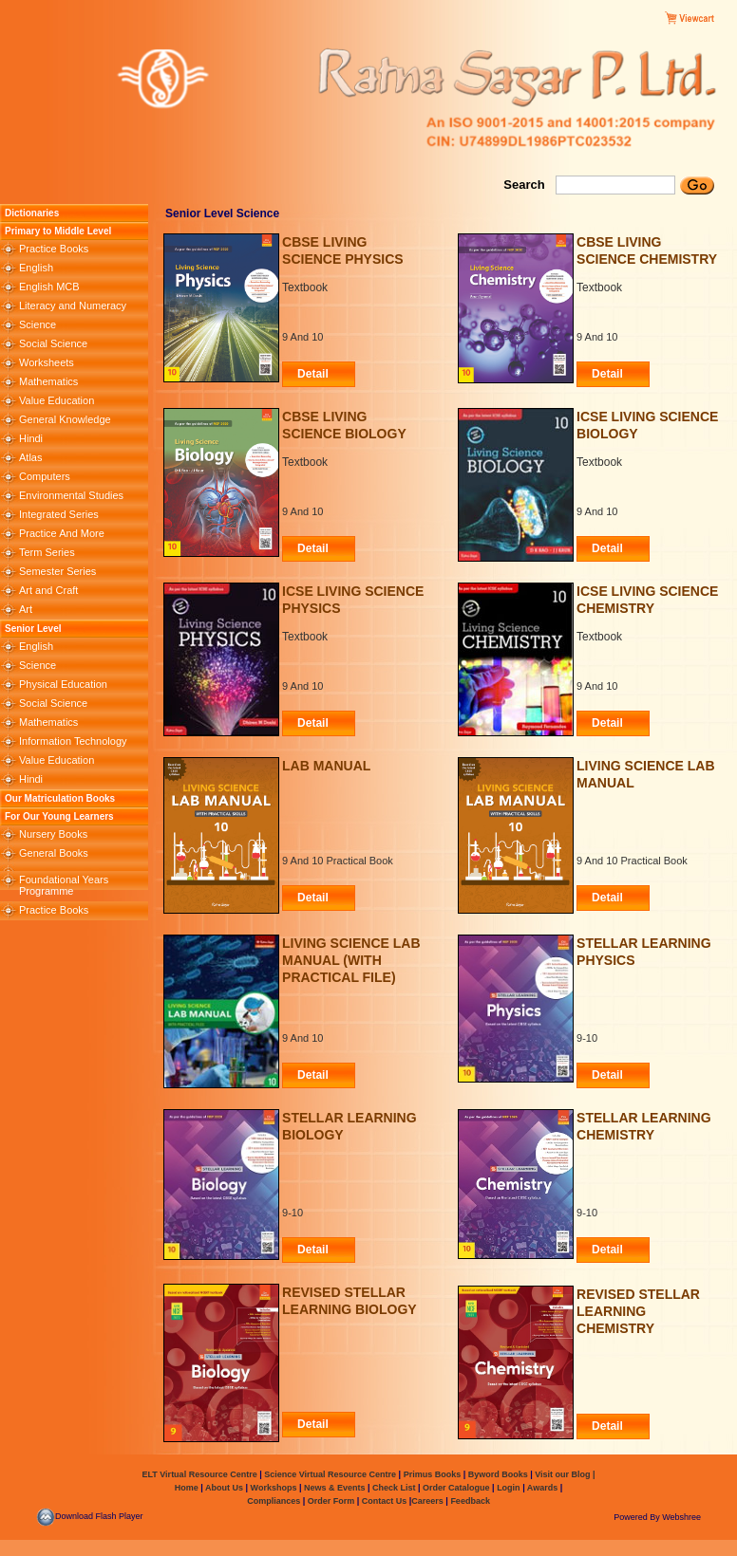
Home (186, 1487)
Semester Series (57, 571)
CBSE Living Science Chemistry (646, 250)
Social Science (53, 343)
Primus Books (433, 1474)
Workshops (274, 1487)
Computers (44, 476)
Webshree (681, 1517)
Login (508, 1487)
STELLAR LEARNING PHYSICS (643, 951)
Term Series (47, 552)
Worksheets (46, 362)
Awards (541, 1487)
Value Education (56, 400)
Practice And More (61, 533)
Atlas (30, 457)
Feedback (470, 1501)
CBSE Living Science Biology (344, 425)
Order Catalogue (456, 1487)
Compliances (273, 1501)
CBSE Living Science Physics (343, 250)
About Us (223, 1487)
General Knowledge (65, 419)
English (36, 267)
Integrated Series (59, 514)
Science (37, 324)
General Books (53, 853)
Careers (428, 1501)
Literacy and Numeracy (72, 305)
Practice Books (53, 248)
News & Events (333, 1487)
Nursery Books (53, 834)
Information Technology (73, 741)
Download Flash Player (89, 1516)
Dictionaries (32, 213)
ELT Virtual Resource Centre (199, 1474)
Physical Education (63, 684)
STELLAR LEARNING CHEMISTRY (643, 1126)
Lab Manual (326, 765)
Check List (394, 1487)
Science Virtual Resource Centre (330, 1474)
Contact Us (385, 1501)
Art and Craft (48, 590)
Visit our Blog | (565, 1474)
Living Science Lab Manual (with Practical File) (351, 953)
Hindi (31, 438)
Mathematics (48, 381)
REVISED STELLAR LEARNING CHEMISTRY (638, 1305)
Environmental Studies (71, 495)
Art (25, 609)
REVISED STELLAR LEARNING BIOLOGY (349, 1301)
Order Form (332, 1501)
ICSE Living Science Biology (647, 425)
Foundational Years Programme (63, 885)
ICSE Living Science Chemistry (647, 600)
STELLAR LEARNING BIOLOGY (349, 1126)
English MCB (49, 286)
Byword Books (496, 1474)
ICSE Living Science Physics (353, 600)
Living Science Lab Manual (645, 774)
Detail (313, 373)
